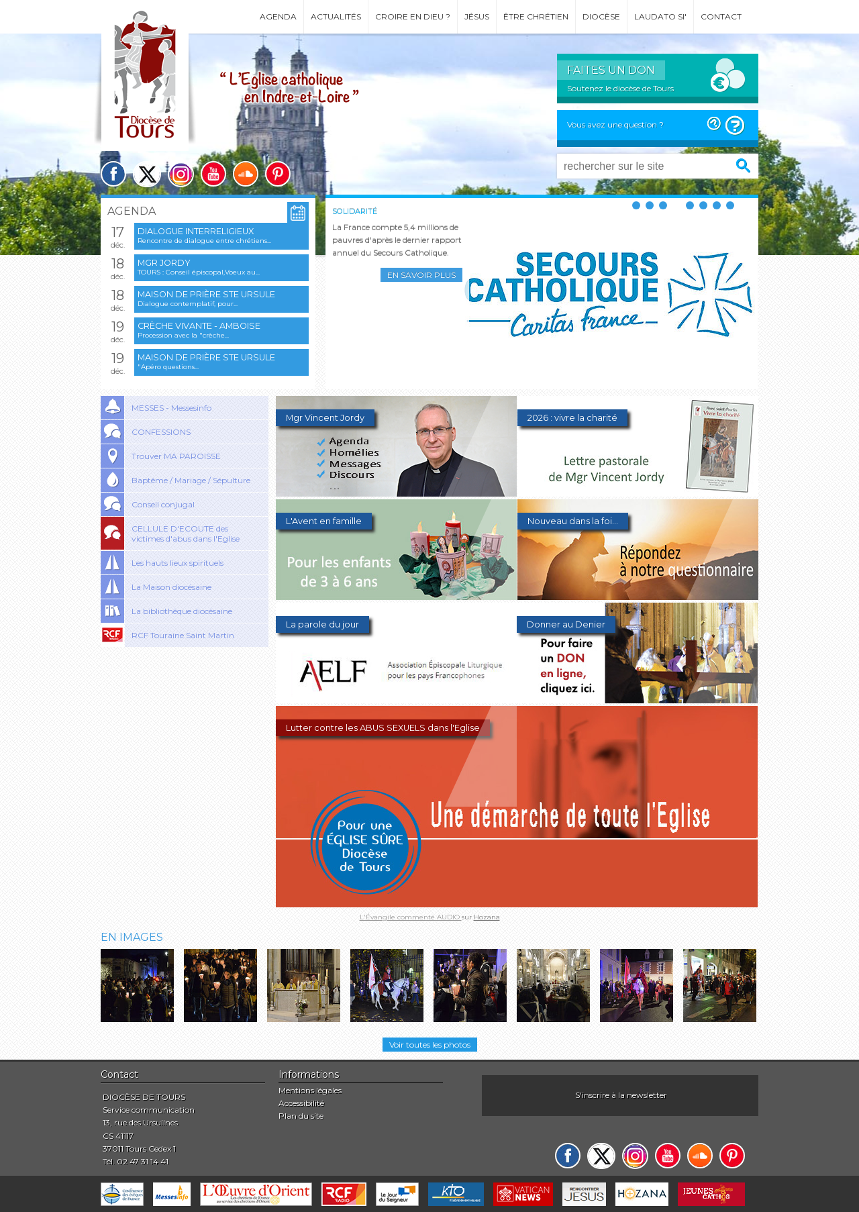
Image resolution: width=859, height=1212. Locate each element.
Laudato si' (660, 16)
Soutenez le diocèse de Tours (620, 88)
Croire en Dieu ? (412, 16)
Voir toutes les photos (429, 1045)
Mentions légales (310, 1090)
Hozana (487, 917)
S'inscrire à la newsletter (621, 1095)
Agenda (278, 16)
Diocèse (601, 16)
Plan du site (301, 1116)
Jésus (476, 16)
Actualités (336, 16)
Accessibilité (301, 1103)
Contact (721, 16)
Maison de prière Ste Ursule (206, 294)
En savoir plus (421, 275)
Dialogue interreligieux (196, 231)
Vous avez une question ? (615, 124)
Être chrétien (535, 16)
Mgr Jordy (164, 263)
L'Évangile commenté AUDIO (411, 917)
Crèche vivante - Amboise (199, 326)
